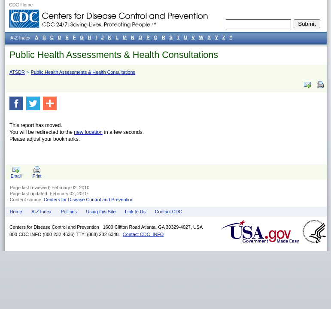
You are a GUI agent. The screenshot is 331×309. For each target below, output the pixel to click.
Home (16, 211)
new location (88, 132)
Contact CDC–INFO (143, 234)
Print (37, 176)
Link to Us (135, 211)
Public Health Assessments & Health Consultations (113, 54)
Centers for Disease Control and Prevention (89, 199)
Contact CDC (168, 211)
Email (16, 176)
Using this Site (100, 211)
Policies (69, 211)
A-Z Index (41, 211)
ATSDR (17, 72)
